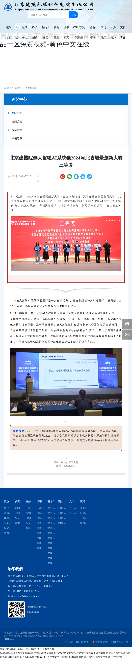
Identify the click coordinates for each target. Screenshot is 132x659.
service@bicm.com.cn (26, 596)
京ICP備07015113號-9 (76, 642)
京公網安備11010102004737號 (111, 642)
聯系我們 (15, 569)
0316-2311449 (31, 591)
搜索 (73, 14)
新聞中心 (20, 88)
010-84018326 (44, 586)
